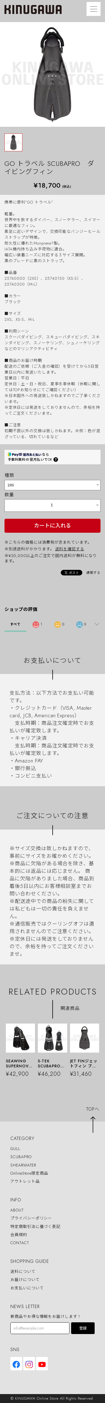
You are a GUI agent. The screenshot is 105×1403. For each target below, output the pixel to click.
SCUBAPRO (20, 1157)
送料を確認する (69, 549)
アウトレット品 (24, 1181)
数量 (9, 494)
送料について (22, 1271)
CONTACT (19, 1243)
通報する (93, 572)
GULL (15, 1148)
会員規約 (18, 1234)
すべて (15, 624)
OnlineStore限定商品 (29, 1173)
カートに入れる (52, 525)
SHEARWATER (23, 1165)
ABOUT (17, 1210)
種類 (9, 475)
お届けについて (24, 1280)
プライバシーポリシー (31, 1218)
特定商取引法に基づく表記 (35, 1226)
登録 (83, 1328)
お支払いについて (27, 1288)
